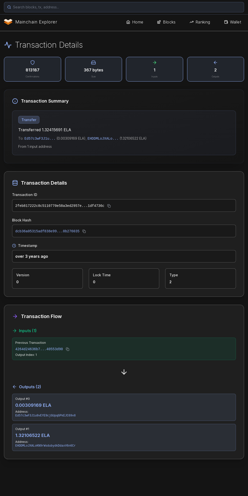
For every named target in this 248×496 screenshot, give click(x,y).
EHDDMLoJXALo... (103, 139)
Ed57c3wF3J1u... (39, 139)
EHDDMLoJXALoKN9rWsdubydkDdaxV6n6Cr (45, 446)
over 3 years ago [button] (31, 256)
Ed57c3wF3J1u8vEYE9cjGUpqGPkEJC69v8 (45, 415)
